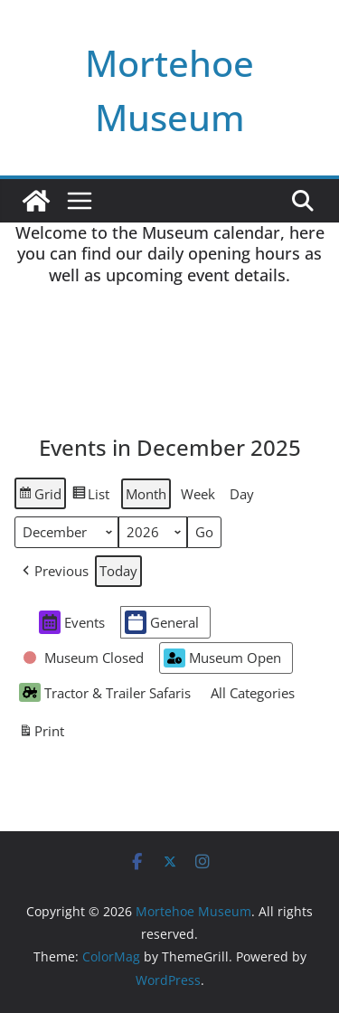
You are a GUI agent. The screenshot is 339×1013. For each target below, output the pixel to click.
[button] (53, 571)
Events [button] (72, 622)
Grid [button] (39, 495)
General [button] (162, 622)
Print (41, 733)
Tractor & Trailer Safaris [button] (105, 692)
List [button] (90, 495)
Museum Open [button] (222, 658)
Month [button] (146, 494)
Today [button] (118, 571)
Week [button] (198, 494)
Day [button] (242, 494)
